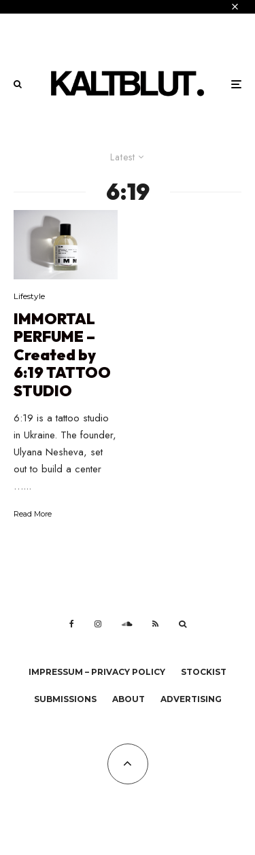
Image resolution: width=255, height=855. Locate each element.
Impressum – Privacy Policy (97, 672)
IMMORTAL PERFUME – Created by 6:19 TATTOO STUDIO (62, 355)
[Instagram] (98, 624)
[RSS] (155, 624)
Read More (33, 514)
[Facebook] (71, 624)
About (128, 699)
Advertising (191, 699)
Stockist (203, 672)
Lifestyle (29, 296)
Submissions (65, 699)
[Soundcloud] (127, 624)
